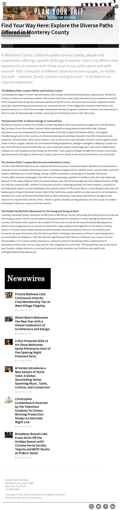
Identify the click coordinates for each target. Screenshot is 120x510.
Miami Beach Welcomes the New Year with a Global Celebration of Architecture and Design (32, 323)
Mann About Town (20, 19)
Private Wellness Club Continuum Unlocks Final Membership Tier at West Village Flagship (32, 300)
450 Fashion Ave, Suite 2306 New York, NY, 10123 (19, 485)
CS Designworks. (33, 497)
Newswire (5, 19)
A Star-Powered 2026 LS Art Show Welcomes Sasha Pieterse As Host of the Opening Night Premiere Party (33, 348)
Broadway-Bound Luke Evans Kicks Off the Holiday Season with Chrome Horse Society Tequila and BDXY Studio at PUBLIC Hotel (32, 443)
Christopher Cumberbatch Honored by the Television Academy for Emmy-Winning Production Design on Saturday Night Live (31, 410)
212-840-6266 (12, 489)
